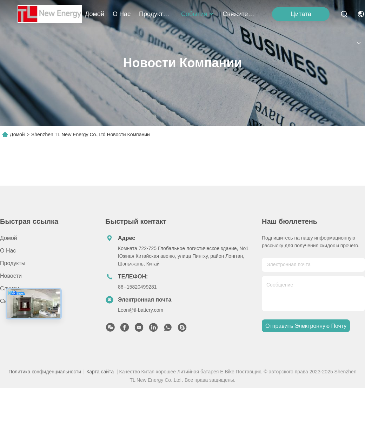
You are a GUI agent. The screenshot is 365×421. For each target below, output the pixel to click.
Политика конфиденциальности (44, 371)
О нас (122, 14)
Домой (94, 14)
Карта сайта (100, 371)
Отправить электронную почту (305, 326)
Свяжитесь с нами (239, 14)
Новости (11, 276)
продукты (156, 14)
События (197, 14)
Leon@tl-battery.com (140, 310)
